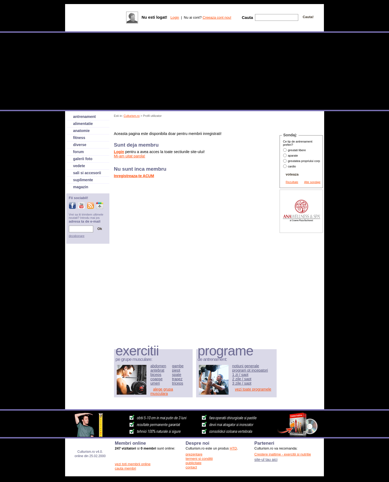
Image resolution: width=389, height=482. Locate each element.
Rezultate (292, 182)
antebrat (157, 370)
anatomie (81, 130)
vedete (79, 166)
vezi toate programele (253, 389)
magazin (80, 187)
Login (174, 17)
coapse (156, 379)
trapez (177, 379)
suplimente (83, 180)
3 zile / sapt (241, 383)
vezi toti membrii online (132, 464)
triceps (177, 383)
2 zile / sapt (241, 379)
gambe (178, 366)
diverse (79, 145)
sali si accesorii (87, 173)
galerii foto (83, 159)
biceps (155, 374)
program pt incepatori (250, 370)
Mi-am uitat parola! (129, 156)
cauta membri (125, 468)
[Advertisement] (212, 125)
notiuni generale (245, 366)
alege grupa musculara (161, 391)
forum (78, 152)
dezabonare (77, 235)
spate (176, 374)
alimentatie (83, 123)
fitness (79, 138)
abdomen (158, 366)
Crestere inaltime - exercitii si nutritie (282, 454)
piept (176, 370)
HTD (233, 448)
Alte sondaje (312, 182)
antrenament (84, 116)
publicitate (194, 463)
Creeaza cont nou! (217, 17)
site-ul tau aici (266, 459)
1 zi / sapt (240, 374)
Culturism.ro (132, 115)
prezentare (194, 454)
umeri (155, 383)
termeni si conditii (199, 459)
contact (191, 467)
